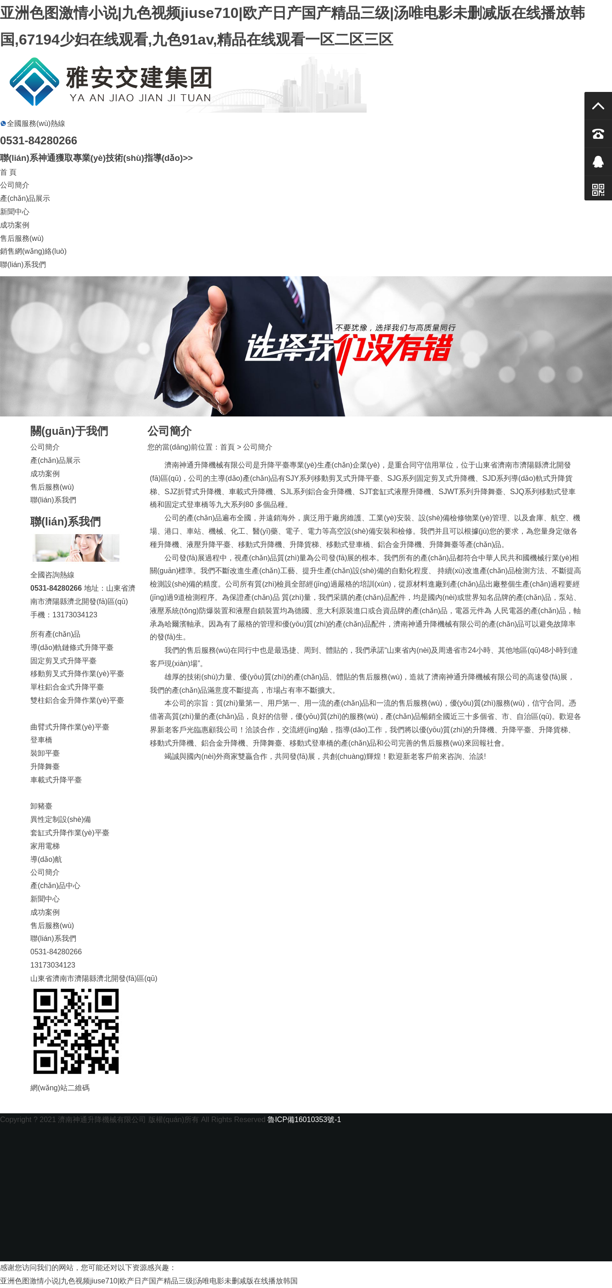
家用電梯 (45, 846)
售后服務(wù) (22, 238)
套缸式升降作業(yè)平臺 (69, 833)
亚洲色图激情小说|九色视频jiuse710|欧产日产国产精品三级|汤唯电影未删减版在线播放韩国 (149, 1281)
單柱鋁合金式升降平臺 (67, 687)
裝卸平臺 (45, 753)
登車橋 (41, 740)
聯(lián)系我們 (23, 264)
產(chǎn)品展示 (25, 198)
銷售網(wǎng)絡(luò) (33, 251)
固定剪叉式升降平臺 (63, 661)
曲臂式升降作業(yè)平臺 (69, 727)
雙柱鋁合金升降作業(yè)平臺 (77, 700)
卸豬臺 (41, 806)
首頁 (227, 447)
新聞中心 (14, 212)
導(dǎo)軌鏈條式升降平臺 (71, 647)
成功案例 (14, 225)
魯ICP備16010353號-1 (304, 1119)
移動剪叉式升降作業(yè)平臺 (77, 674)
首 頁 (8, 172)
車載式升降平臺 (56, 780)
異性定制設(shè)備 (60, 819)
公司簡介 (14, 185)
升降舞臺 (45, 766)
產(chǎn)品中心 (55, 885)
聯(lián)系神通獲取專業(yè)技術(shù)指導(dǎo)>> (96, 158)
